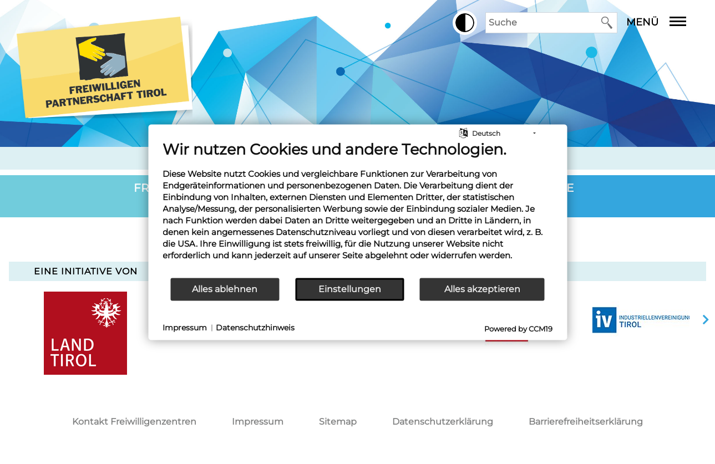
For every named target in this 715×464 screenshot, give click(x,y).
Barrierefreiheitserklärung (586, 421)
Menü (664, 22)
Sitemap (338, 421)
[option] (641, 320)
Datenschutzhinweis (255, 328)
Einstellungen (349, 289)
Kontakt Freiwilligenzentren (134, 421)
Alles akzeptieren (482, 289)
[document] (357, 208)
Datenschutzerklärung (442, 421)
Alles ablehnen (224, 289)
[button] (465, 23)
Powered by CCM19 (518, 328)
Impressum (257, 421)
